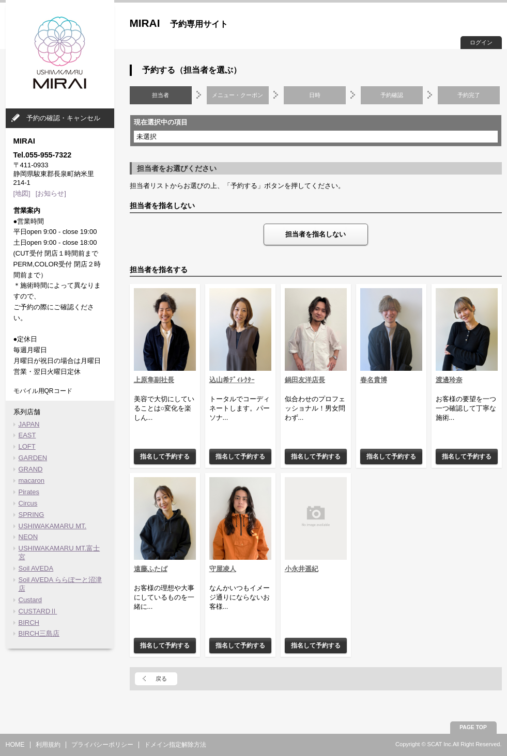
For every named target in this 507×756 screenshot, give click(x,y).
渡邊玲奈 (449, 380)
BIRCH (29, 622)
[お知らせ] (51, 193)
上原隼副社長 (154, 380)
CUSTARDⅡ (38, 611)
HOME (15, 744)
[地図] (21, 193)
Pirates (29, 492)
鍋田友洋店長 (305, 380)
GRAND (31, 469)
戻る (161, 678)
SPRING (31, 514)
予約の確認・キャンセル (63, 118)
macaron (32, 480)
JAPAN (29, 424)
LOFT (27, 446)
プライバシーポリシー (102, 744)
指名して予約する (165, 456)
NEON (28, 537)
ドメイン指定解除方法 (175, 744)
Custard (30, 600)
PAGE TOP (473, 727)
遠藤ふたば (150, 569)
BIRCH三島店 (39, 633)
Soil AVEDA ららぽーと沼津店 (60, 584)
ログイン (481, 42)
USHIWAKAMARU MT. (53, 526)
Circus (28, 503)
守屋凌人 (222, 569)
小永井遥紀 (301, 569)
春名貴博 (373, 380)
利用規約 (48, 744)
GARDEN (33, 458)
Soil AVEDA (36, 568)
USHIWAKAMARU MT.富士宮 (59, 552)
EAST (27, 435)
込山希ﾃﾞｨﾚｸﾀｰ (232, 380)
